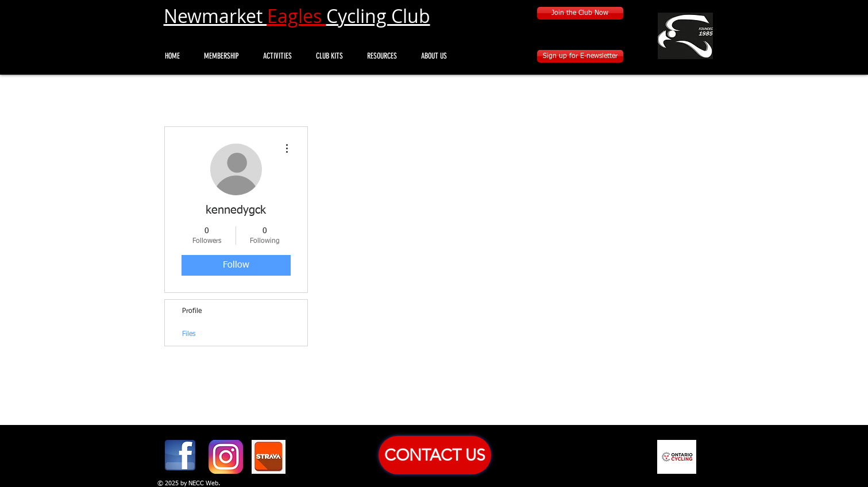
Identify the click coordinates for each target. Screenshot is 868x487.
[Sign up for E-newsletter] (580, 56)
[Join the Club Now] (580, 13)
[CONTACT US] (435, 455)
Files (188, 334)
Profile (192, 311)
